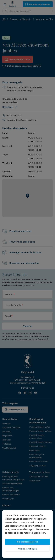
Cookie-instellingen (27, 548)
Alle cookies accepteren (27, 541)
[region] (27, 534)
